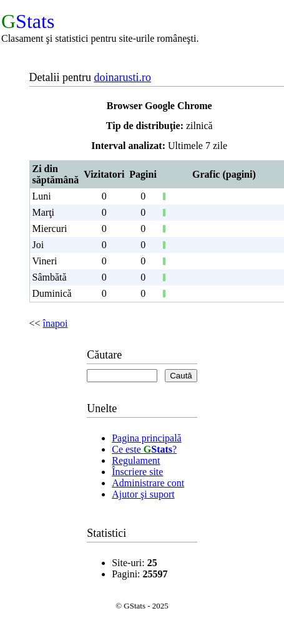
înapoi (55, 323)
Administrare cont (148, 483)
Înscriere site (137, 471)
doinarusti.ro (122, 77)
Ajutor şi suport (143, 494)
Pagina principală (147, 438)
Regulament (136, 460)
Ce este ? (144, 449)
